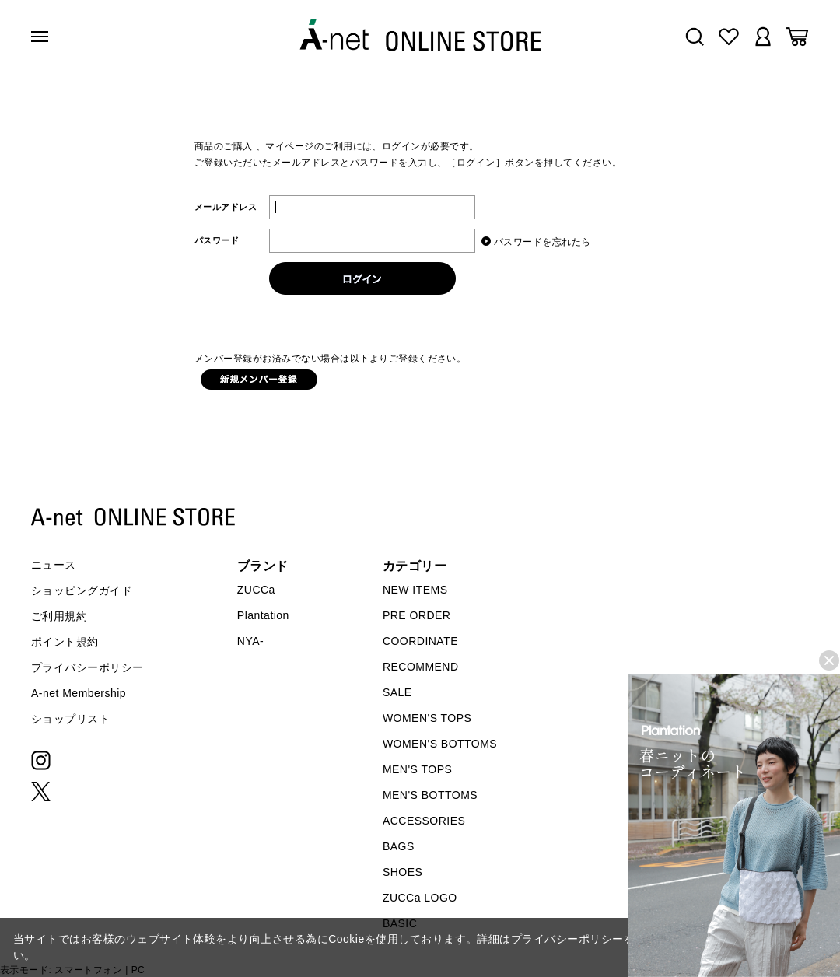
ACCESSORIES (424, 820)
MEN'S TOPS (417, 769)
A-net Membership (78, 693)
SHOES (402, 872)
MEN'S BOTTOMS (430, 795)
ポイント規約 (65, 642)
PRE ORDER (417, 615)
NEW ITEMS (415, 589)
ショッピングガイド (81, 590)
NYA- (250, 641)
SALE (397, 692)
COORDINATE (420, 641)
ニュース (53, 565)
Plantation (263, 615)
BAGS (399, 846)
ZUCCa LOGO (420, 897)
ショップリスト (70, 719)
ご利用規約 (59, 616)
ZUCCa (256, 589)
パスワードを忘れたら (542, 241)
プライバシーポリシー (87, 667)
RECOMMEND (421, 666)
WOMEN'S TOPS (427, 718)
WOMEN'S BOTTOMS (440, 743)
